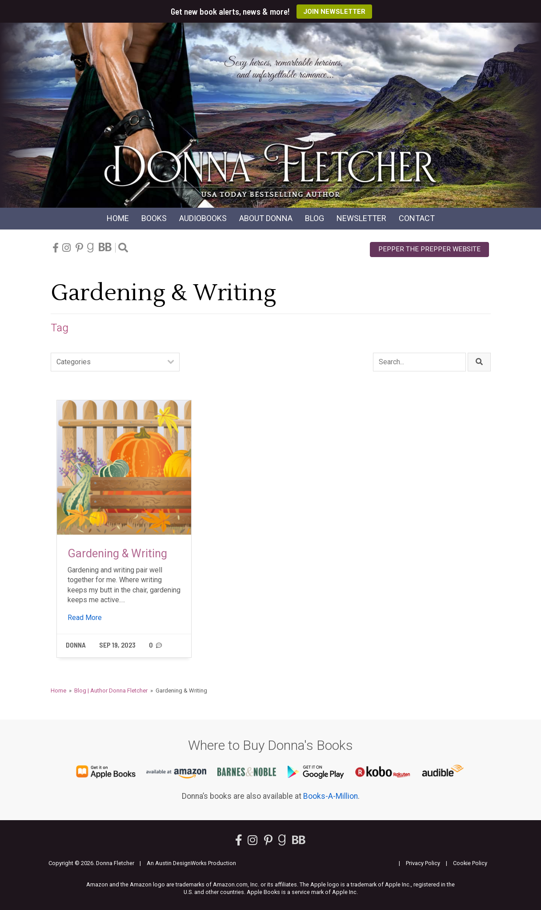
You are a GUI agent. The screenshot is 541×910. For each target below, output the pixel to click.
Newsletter (361, 218)
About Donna (266, 218)
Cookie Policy (470, 863)
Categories (73, 362)
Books (154, 218)
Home (118, 218)
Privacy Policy (423, 863)
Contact (417, 218)
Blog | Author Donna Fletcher (111, 690)
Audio (203, 218)
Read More (85, 617)
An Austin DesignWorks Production (191, 863)
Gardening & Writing (117, 553)
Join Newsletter (334, 12)
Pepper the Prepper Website (429, 249)
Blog (314, 218)
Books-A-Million (330, 796)
